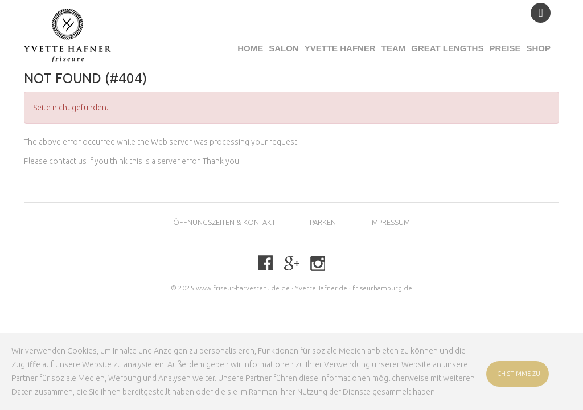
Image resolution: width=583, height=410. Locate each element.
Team (393, 48)
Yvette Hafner (340, 48)
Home (250, 48)
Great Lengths (447, 48)
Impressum (390, 222)
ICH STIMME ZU (517, 373)
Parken (323, 222)
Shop (538, 48)
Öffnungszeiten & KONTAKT (224, 222)
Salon (284, 48)
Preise (504, 48)
